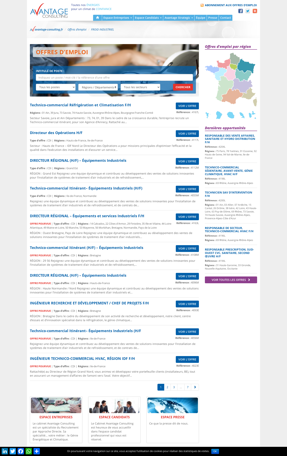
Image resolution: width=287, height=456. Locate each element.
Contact (225, 18)
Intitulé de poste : (50, 71)
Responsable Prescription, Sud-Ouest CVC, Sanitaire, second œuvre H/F (229, 253)
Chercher (183, 87)
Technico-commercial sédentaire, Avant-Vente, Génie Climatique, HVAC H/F (229, 170)
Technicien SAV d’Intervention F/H (228, 194)
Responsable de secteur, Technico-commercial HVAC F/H (229, 229)
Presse (212, 18)
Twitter (248, 11)
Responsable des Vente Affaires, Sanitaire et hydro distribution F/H (230, 139)
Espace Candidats (148, 18)
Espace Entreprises (117, 18)
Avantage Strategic (179, 18)
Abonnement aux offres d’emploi (231, 5)
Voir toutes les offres (231, 280)
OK (215, 451)
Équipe (200, 18)
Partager (255, 11)
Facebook (240, 11)
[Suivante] (195, 387)
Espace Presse (173, 417)
